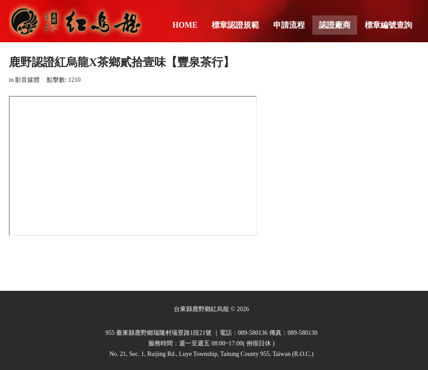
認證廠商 (335, 25)
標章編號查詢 (388, 25)
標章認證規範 (235, 25)
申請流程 (289, 25)
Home (185, 25)
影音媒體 (27, 80)
